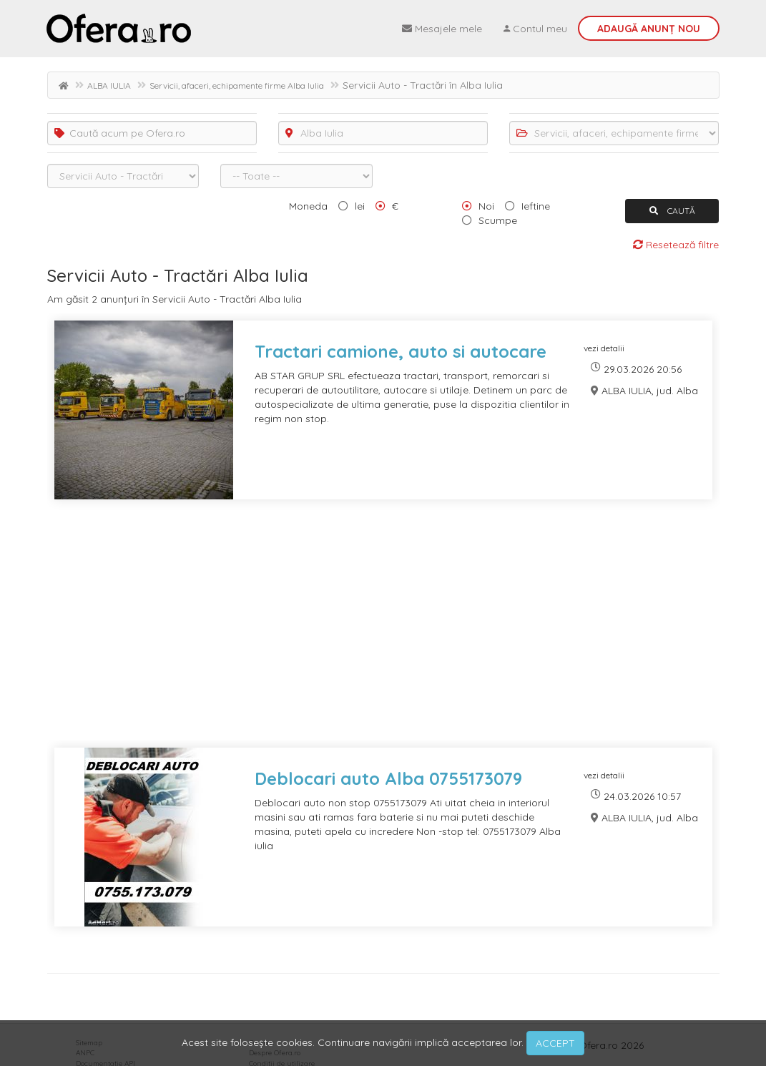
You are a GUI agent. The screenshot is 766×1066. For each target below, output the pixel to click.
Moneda (308, 206)
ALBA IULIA (109, 85)
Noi (486, 206)
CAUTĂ (672, 210)
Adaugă (648, 28)
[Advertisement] (383, 632)
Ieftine (535, 206)
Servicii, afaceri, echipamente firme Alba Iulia (236, 85)
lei (360, 206)
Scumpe (497, 220)
